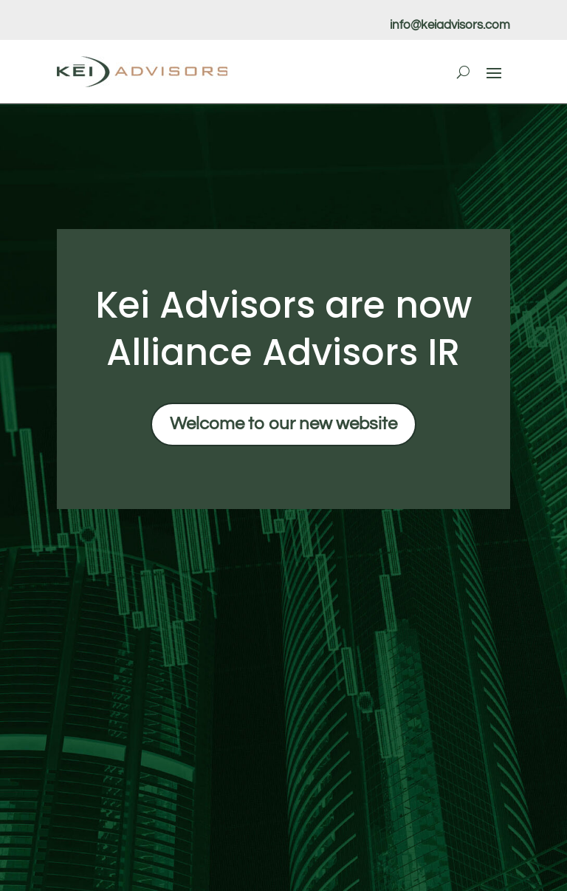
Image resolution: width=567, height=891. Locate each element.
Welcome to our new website (283, 423)
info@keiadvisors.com (450, 25)
